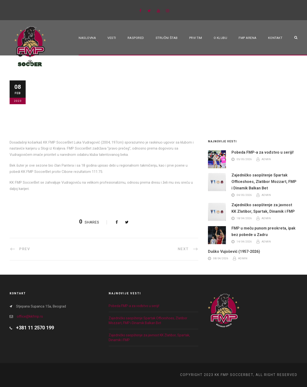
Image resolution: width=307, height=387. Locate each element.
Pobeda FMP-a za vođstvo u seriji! (262, 152)
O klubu (220, 38)
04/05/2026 (244, 195)
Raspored (136, 38)
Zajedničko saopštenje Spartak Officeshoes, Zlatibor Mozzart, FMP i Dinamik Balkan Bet (263, 181)
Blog (45, 98)
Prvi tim (195, 38)
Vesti (111, 38)
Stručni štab (167, 38)
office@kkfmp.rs (30, 316)
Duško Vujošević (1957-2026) (234, 251)
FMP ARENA (248, 38)
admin (266, 159)
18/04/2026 (244, 218)
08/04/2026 (220, 258)
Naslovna (87, 38)
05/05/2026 (244, 159)
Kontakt (275, 38)
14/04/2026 (244, 241)
